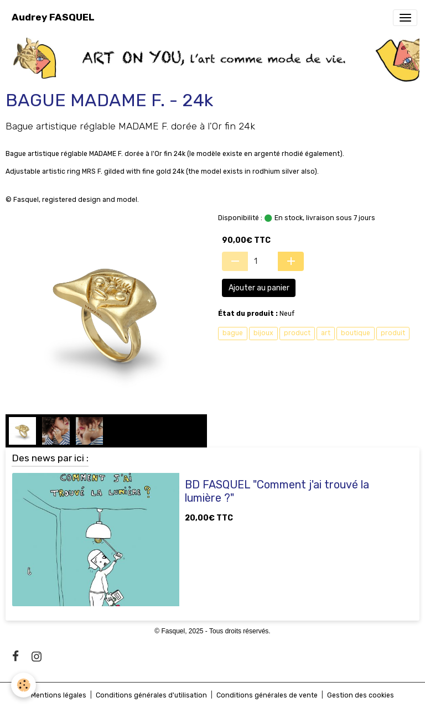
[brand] (53, 17)
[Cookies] (23, 685)
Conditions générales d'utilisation (151, 695)
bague (232, 333)
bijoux (263, 333)
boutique (355, 333)
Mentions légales (58, 695)
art (325, 333)
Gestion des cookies (360, 695)
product (297, 333)
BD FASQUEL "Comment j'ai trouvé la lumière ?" (277, 491)
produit (393, 333)
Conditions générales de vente (267, 695)
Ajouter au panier (259, 288)
